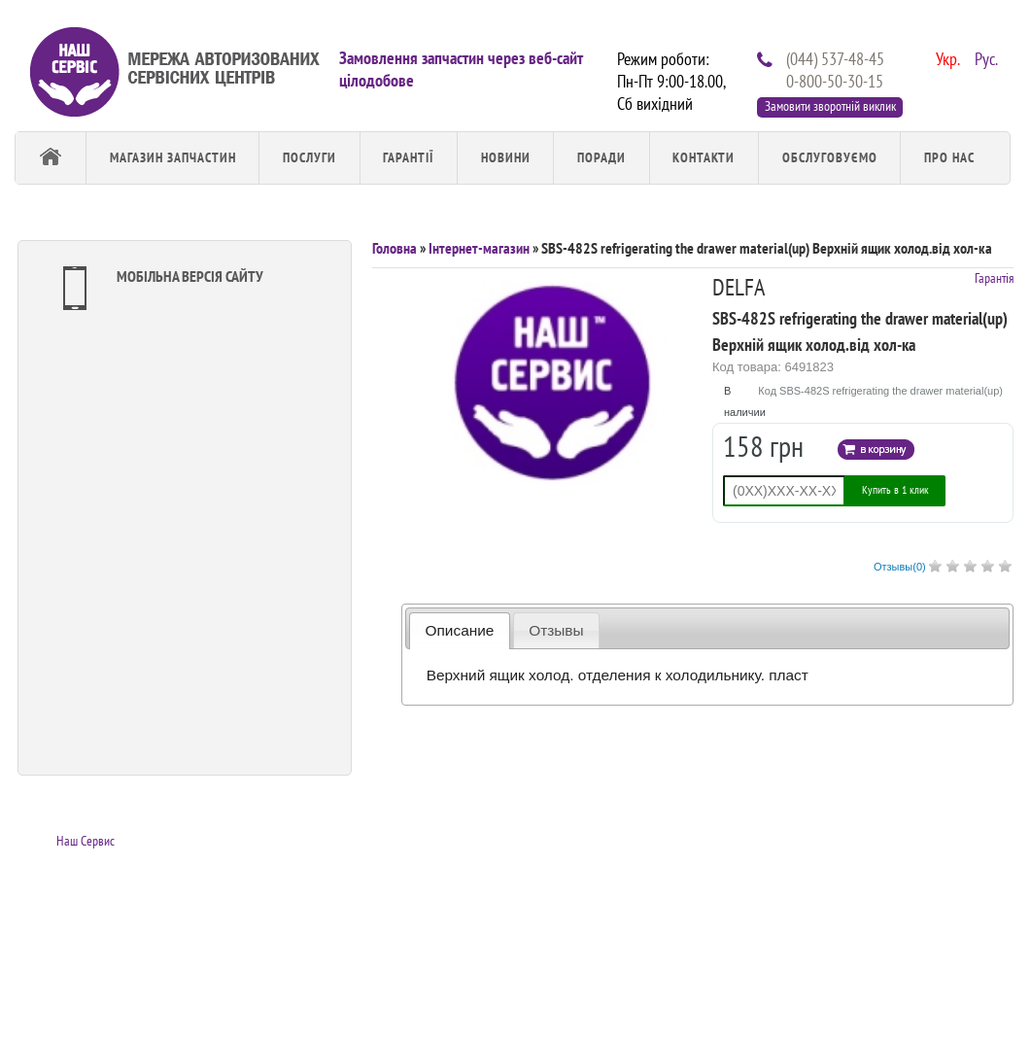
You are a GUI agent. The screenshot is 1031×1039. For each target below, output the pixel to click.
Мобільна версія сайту (158, 288)
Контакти (703, 157)
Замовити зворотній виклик (830, 106)
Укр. (945, 57)
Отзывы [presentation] (556, 630)
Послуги (309, 157)
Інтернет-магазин (479, 248)
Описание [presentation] (460, 630)
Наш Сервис (85, 840)
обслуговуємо (829, 157)
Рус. (984, 57)
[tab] (459, 630)
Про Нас (949, 157)
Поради (601, 157)
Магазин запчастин (173, 157)
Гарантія (994, 278)
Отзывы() (900, 566)
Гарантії (408, 157)
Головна (394, 248)
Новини (506, 157)
